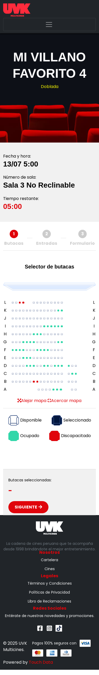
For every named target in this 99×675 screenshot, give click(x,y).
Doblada (49, 87)
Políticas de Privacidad (49, 592)
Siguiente (28, 507)
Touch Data (41, 662)
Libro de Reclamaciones (49, 601)
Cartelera (49, 559)
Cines (50, 568)
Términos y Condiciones (50, 583)
